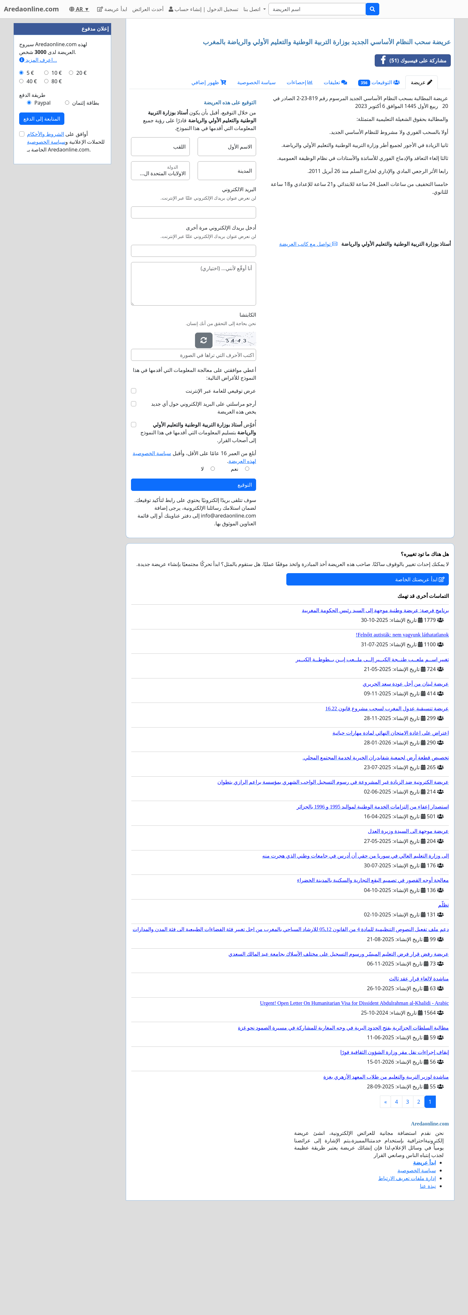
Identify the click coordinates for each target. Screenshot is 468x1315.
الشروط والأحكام (45, 329)
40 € (32, 276)
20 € (81, 267)
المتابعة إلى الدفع (41, 313)
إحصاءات (300, 173)
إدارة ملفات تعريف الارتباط (407, 1269)
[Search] (317, 9)
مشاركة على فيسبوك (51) (411, 151)
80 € (56, 276)
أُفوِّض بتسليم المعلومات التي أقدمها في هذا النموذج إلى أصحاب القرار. (198, 523)
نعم (234, 559)
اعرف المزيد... (38, 254)
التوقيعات (379, 173)
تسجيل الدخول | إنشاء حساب (204, 9)
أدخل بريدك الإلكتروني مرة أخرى (221, 318)
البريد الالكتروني (239, 280)
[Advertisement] (290, 74)
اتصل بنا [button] (252, 9)
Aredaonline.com (31, 9)
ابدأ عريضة (112, 9)
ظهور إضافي (208, 173)
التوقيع (245, 575)
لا (202, 559)
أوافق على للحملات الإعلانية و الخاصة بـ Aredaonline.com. (66, 336)
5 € (30, 267)
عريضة (421, 173)
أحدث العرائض (147, 9)
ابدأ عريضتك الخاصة (420, 670)
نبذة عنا (428, 1277)
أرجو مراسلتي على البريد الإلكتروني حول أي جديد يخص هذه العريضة (203, 498)
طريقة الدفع (32, 290)
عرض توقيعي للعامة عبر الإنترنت (221, 481)
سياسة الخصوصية (256, 173)
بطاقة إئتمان (85, 297)
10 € (56, 267)
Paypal (42, 297)
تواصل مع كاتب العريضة (308, 334)
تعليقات (335, 173)
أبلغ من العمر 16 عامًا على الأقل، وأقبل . (194, 548)
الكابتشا (248, 405)
